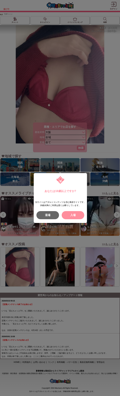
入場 (73, 215)
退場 (47, 215)
